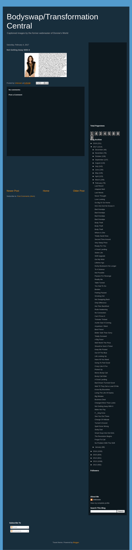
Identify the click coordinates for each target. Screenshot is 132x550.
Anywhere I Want (101, 326)
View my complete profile (99, 503)
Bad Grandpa (100, 209)
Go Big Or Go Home (102, 203)
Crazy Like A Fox (101, 366)
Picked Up (98, 369)
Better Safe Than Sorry (103, 333)
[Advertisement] (45, 172)
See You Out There (102, 416)
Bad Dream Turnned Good (105, 383)
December (99, 150)
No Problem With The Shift (105, 443)
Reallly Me (99, 279)
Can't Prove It (100, 316)
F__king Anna (100, 413)
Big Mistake (99, 396)
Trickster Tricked (101, 319)
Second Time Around (103, 239)
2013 (95, 461)
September (99, 160)
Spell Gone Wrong (102, 426)
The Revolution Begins (103, 436)
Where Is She (100, 233)
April (97, 176)
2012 (95, 465)
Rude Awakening (101, 309)
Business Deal (100, 400)
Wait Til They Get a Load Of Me (107, 386)
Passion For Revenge (103, 276)
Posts (14, 527)
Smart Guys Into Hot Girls (104, 433)
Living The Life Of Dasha (104, 393)
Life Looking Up (101, 356)
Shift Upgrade (100, 256)
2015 (95, 455)
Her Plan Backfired (102, 306)
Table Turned (100, 283)
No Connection (100, 313)
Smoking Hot (99, 296)
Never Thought (100, 196)
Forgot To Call (100, 440)
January (98, 447)
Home (46, 191)
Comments (16, 531)
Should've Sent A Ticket (103, 346)
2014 (95, 458)
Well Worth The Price (103, 343)
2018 (95, 143)
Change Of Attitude (102, 420)
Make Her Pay (100, 410)
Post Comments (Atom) (26, 196)
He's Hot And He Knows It (104, 206)
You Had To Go (100, 286)
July (97, 166)
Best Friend (99, 329)
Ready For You (100, 246)
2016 (95, 451)
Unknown (97, 500)
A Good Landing (101, 249)
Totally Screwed (101, 336)
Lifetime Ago (99, 263)
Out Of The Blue (101, 353)
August (98, 163)
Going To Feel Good (102, 363)
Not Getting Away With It (104, 406)
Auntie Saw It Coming (103, 323)
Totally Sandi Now (101, 236)
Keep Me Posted (101, 349)
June (97, 170)
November (99, 153)
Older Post (79, 191)
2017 (95, 147)
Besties (97, 289)
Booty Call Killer (101, 376)
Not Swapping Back (102, 299)
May (97, 173)
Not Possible (99, 273)
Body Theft (99, 223)
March (97, 180)
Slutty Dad (99, 430)
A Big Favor (99, 339)
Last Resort (99, 186)
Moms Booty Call (101, 373)
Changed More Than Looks (105, 403)
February (98, 183)
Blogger (76, 542)
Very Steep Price (101, 243)
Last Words (99, 193)
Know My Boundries (102, 390)
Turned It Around (101, 423)
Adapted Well (100, 189)
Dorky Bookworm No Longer (105, 266)
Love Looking (100, 199)
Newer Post (13, 191)
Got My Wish (99, 259)
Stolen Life (99, 253)
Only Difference (100, 303)
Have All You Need (102, 359)
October (98, 156)
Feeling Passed (101, 293)
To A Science (99, 269)
